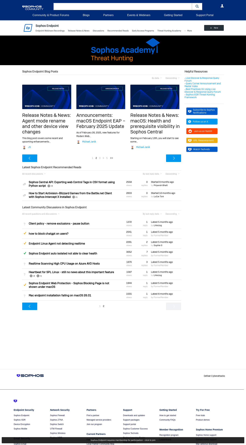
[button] (197, 6)
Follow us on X (198, 122)
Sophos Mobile (20, 429)
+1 (41, 276)
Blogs (86, 15)
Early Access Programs (143, 30)
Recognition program (168, 435)
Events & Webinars (138, 15)
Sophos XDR (19, 420)
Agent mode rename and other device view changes (45, 126)
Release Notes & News (78, 30)
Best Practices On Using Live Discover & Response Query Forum (202, 90)
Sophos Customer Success (135, 429)
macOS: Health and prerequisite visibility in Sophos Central (155, 126)
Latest (162, 222)
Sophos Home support (206, 435)
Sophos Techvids (131, 433)
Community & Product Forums (50, 15)
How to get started (167, 415)
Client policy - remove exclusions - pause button (59, 223)
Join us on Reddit (200, 131)
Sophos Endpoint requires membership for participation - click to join (123, 440)
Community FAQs (167, 420)
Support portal (129, 424)
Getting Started (173, 15)
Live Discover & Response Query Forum (201, 79)
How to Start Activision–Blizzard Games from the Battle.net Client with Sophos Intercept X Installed (70, 195)
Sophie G (158, 245)
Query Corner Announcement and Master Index (202, 85)
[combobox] (123, 6)
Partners (108, 15)
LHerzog (158, 225)
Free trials (200, 415)
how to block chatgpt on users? (48, 233)
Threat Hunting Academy (169, 30)
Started (162, 182)
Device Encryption (22, 424)
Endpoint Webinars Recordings (50, 30)
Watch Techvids (199, 149)
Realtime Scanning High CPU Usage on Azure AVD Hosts (64, 263)
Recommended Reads (118, 30)
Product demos (203, 420)
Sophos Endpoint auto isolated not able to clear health (63, 253)
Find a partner (93, 415)
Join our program (94, 424)
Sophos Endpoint (21, 415)
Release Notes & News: (46, 115)
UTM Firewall (56, 429)
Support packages (131, 420)
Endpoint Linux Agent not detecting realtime (57, 243)
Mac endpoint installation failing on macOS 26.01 (60, 295)
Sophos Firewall (57, 415)
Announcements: (94, 115)
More (189, 31)
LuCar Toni (159, 196)
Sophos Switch (57, 424)
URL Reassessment (201, 140)
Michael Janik (89, 141)
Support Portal (204, 15)
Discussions (98, 30)
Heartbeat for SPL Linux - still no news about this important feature (71, 272)
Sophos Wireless (57, 433)
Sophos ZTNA (56, 420)
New (216, 28)
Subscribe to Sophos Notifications (201, 111)
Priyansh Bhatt (161, 185)
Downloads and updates (134, 415)
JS (29, 147)
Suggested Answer (24, 233)
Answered (24, 253)
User (222, 6)
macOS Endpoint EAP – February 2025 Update (100, 123)
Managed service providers (99, 420)
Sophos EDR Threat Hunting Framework (199, 96)
